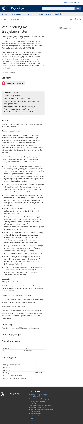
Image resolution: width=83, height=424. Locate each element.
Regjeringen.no (19, 8)
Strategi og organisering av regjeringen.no (38, 396)
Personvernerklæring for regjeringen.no (38, 402)
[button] (15, 19)
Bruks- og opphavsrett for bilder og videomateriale (41, 410)
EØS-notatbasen (65, 28)
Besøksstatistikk (35, 414)
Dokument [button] (17, 14)
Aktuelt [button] (30, 14)
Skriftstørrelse (68, 3)
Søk (77, 8)
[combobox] (58, 8)
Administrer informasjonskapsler (40, 405)
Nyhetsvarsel (34, 416)
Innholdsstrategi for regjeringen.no (41, 399)
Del (71, 19)
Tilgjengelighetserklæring (38, 407)
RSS (31, 418)
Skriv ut (79, 19)
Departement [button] (44, 14)
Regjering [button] (59, 14)
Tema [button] (4, 14)
